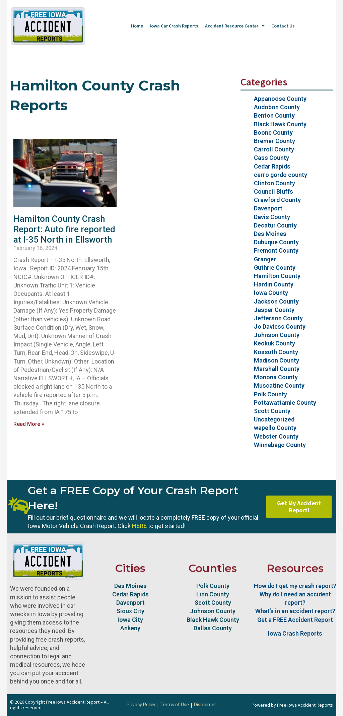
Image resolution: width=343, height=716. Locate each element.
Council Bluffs (273, 191)
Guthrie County (274, 267)
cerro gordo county (280, 174)
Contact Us (283, 26)
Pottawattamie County (285, 402)
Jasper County (274, 309)
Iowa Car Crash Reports (174, 26)
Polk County (270, 394)
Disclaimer (205, 704)
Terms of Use (174, 704)
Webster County (276, 436)
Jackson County (276, 301)
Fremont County (276, 250)
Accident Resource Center (235, 26)
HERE (139, 525)
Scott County (272, 410)
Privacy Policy (141, 704)
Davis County (272, 216)
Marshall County (276, 368)
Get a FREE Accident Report (295, 619)
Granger (265, 259)
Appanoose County (280, 98)
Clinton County (274, 183)
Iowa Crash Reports (295, 633)
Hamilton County (277, 275)
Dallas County (213, 628)
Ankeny (130, 628)
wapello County (275, 427)
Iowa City (130, 619)
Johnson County (276, 334)
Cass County (271, 157)
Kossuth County (276, 351)
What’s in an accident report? (295, 610)
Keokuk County (274, 343)
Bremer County (274, 140)
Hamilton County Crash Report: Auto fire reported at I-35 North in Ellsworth (64, 229)
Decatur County (275, 225)
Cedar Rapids (272, 166)
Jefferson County (278, 318)
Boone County (273, 132)
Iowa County (271, 292)
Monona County (276, 377)
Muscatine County (279, 385)
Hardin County (273, 284)
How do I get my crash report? (295, 585)
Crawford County (277, 199)
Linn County (212, 594)
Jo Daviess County (279, 326)
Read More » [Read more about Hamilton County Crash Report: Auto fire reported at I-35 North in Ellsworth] (28, 424)
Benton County (274, 115)
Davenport (268, 208)
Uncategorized (274, 419)
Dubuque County (276, 242)
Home (137, 26)
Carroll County (274, 149)
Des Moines (270, 233)
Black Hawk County (280, 124)
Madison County (276, 360)
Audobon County (277, 107)
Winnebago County (280, 444)
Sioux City (130, 610)
